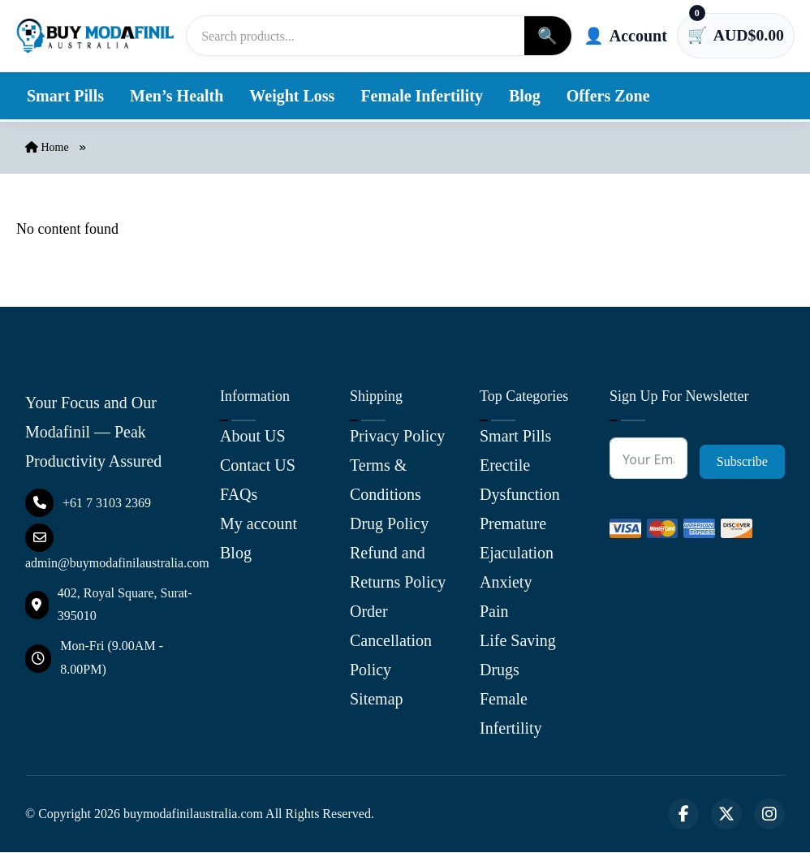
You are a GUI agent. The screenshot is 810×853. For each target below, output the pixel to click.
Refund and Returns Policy (398, 568)
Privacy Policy (397, 437)
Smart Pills (65, 96)
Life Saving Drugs (518, 655)
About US (253, 437)
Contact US (257, 466)
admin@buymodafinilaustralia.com (117, 546)
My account (258, 524)
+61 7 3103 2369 (88, 503)
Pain (494, 612)
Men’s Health (176, 96)
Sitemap (376, 700)
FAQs (238, 495)
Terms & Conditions (385, 480)
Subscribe (742, 462)
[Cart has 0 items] (735, 35)
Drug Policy (389, 524)
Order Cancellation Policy (391, 641)
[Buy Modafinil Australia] (96, 36)
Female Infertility (421, 96)
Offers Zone (608, 96)
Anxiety (506, 583)
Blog (525, 96)
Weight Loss (291, 96)
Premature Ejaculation (517, 538)
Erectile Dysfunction (520, 480)
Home (47, 147)
